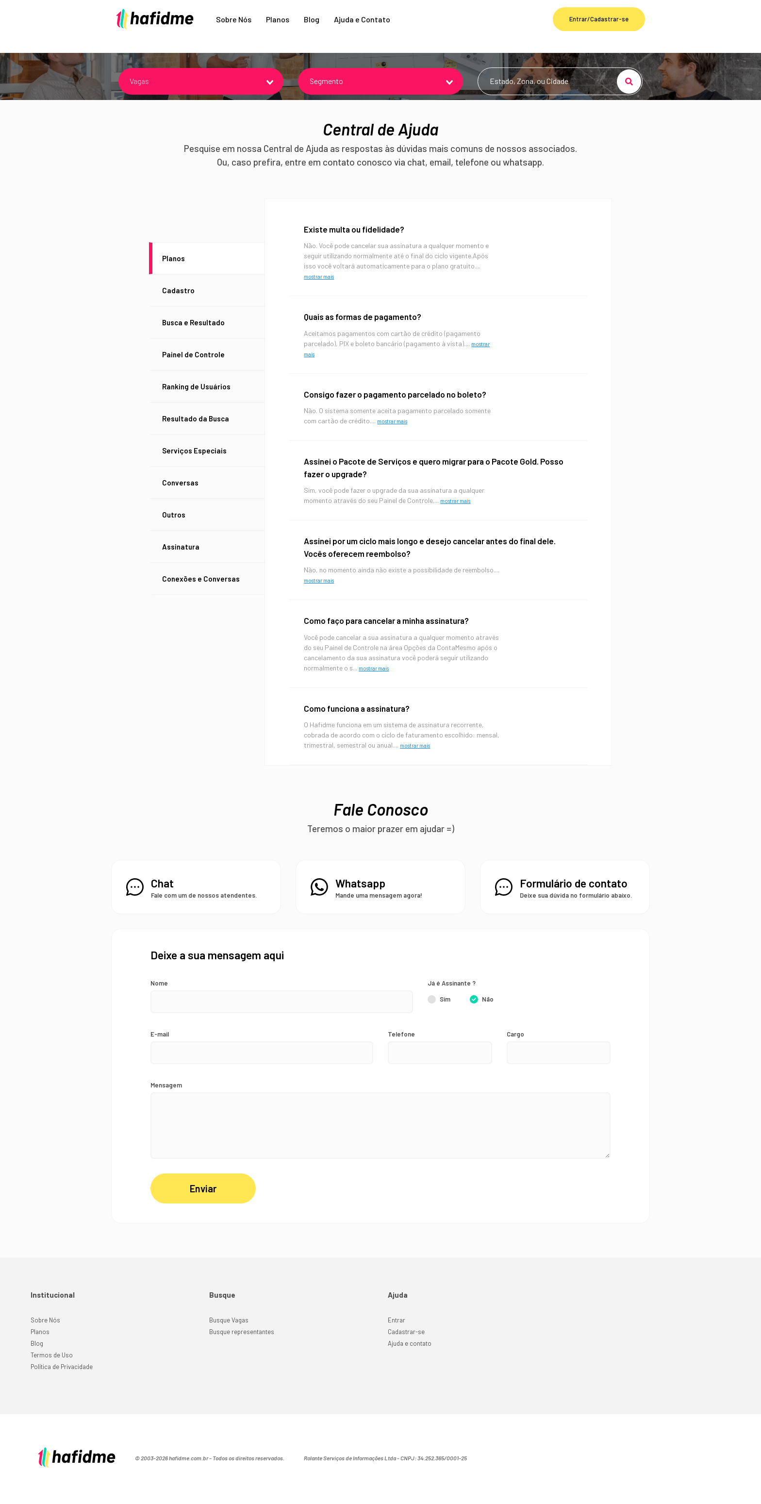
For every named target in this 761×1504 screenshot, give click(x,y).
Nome (159, 998)
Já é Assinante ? (452, 998)
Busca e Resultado (193, 337)
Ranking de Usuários (196, 401)
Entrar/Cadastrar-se (599, 26)
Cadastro (178, 305)
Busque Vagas (228, 1336)
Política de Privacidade (62, 1383)
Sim (445, 1014)
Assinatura (180, 561)
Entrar (396, 1336)
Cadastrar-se (406, 1348)
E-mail (159, 1049)
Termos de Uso (52, 1371)
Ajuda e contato (409, 1360)
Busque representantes (241, 1348)
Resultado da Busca (195, 433)
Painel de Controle (193, 369)
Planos (277, 26)
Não (488, 1014)
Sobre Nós (233, 26)
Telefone (401, 1049)
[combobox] (200, 96)
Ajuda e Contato (362, 26)
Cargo (515, 1049)
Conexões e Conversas (201, 593)
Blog (311, 26)
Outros (173, 529)
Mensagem (166, 1100)
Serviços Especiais (194, 465)
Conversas (180, 497)
